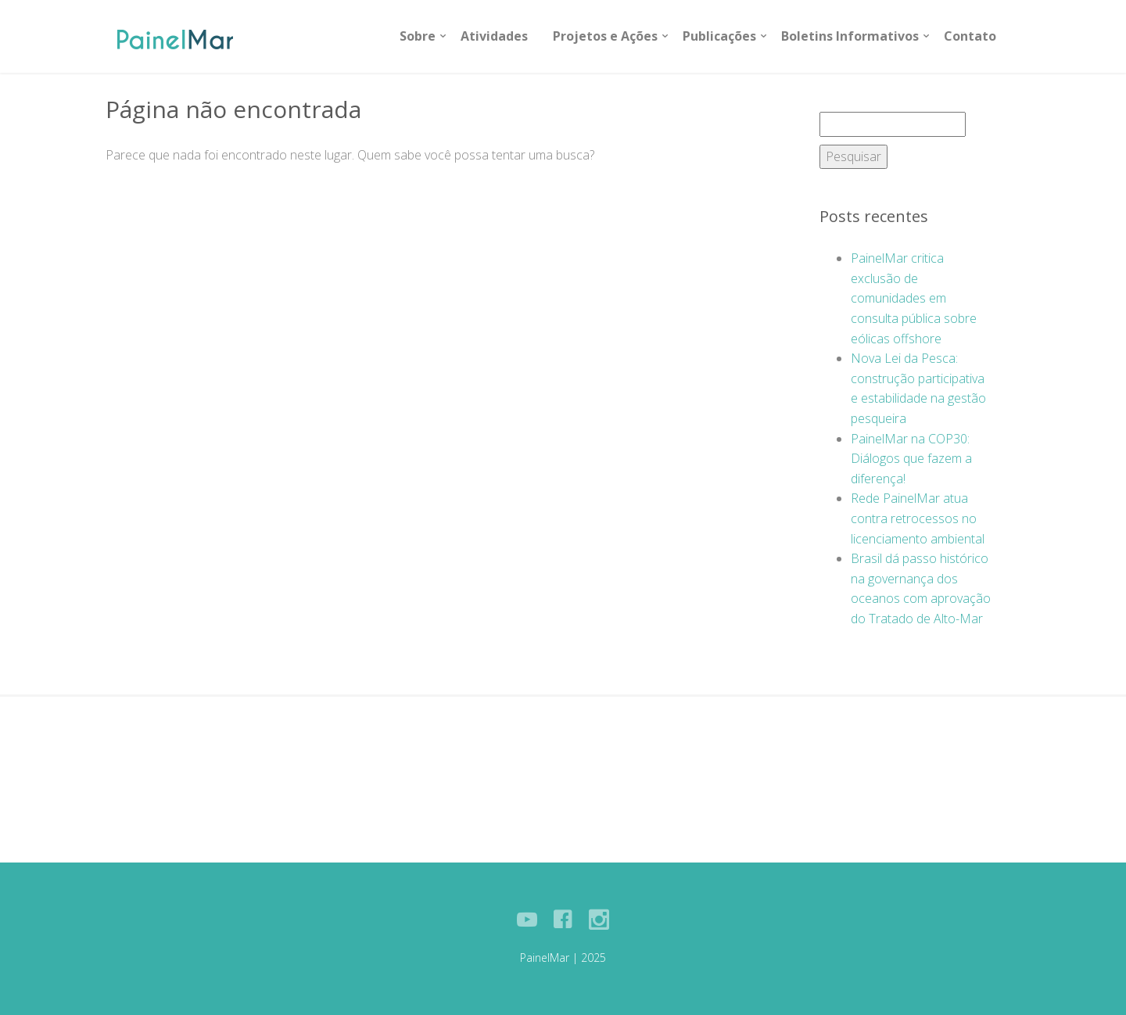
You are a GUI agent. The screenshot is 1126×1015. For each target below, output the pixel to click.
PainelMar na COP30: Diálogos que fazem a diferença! (911, 458)
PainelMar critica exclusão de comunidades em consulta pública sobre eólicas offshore (914, 297)
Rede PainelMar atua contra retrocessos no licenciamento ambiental (917, 518)
